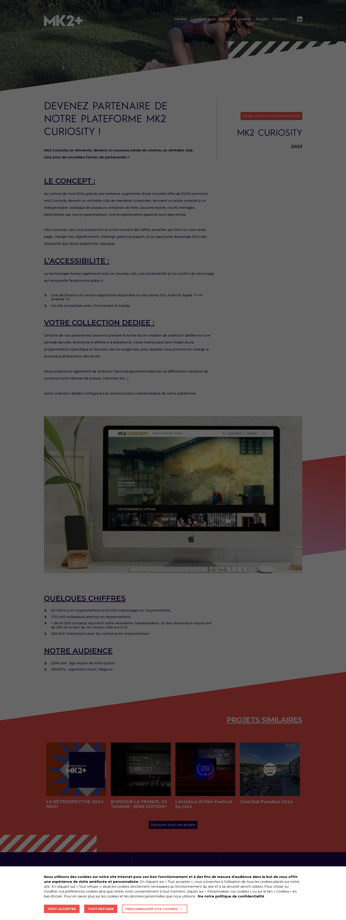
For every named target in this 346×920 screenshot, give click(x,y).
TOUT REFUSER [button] (101, 909)
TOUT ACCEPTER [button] (61, 909)
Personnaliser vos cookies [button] (151, 909)
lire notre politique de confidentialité (231, 896)
